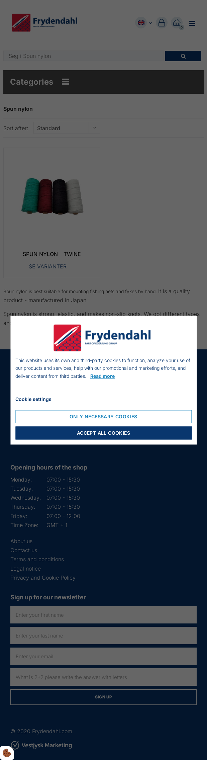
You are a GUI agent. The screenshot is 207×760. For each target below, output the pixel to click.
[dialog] (103, 380)
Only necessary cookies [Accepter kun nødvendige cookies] (103, 416)
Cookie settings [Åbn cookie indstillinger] (33, 399)
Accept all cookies (103, 433)
